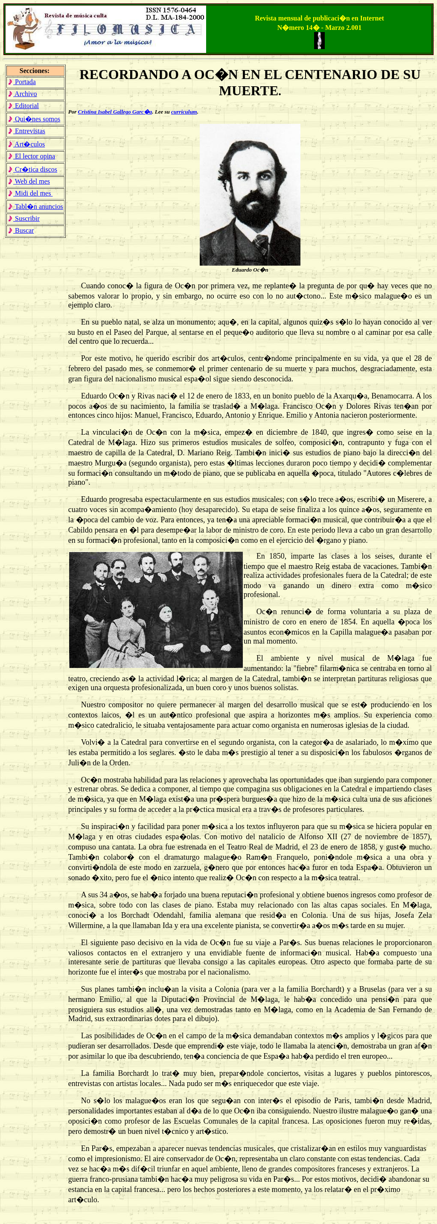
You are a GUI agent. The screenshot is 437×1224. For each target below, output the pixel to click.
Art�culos (26, 144)
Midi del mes (30, 193)
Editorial (23, 105)
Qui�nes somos (34, 119)
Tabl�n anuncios (35, 206)
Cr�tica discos (32, 169)
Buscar (21, 230)
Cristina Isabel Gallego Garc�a (115, 111)
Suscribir (24, 218)
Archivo (22, 93)
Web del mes (29, 181)
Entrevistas (26, 131)
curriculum (184, 111)
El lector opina (31, 156)
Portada (22, 81)
